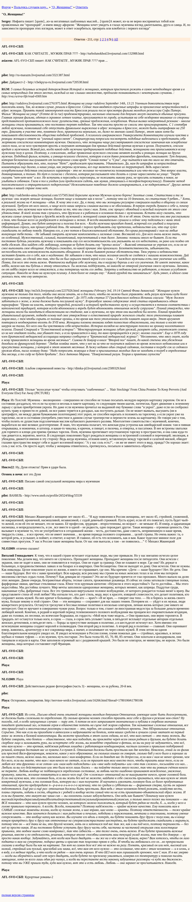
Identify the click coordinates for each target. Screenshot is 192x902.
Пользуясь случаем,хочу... (31, 7)
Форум (6, 7)
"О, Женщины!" (61, 7)
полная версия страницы (18, 895)
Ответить (82, 7)
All (116, 39)
